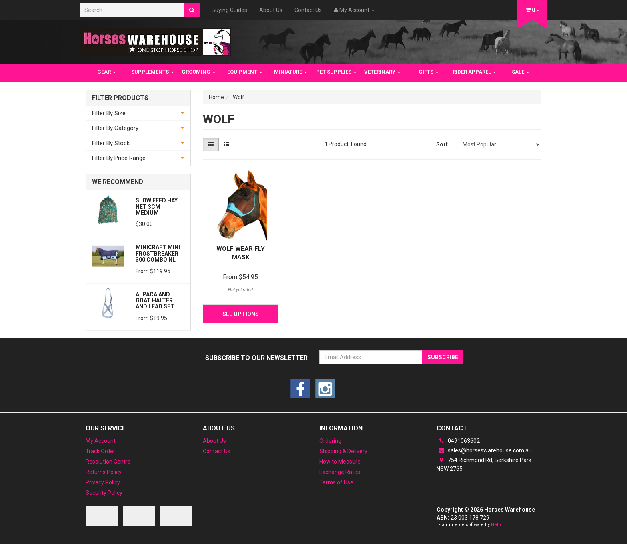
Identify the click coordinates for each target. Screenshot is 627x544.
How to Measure (340, 461)
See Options (240, 314)
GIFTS (429, 72)
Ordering (330, 441)
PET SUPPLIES (336, 72)
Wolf (238, 97)
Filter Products (120, 98)
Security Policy (104, 493)
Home (216, 97)
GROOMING (199, 72)
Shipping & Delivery (343, 451)
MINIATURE (290, 72)
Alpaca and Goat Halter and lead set (155, 300)
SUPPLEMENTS (152, 72)
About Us (270, 10)
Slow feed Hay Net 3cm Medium (157, 206)
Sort (442, 144)
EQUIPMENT (244, 72)
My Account (101, 441)
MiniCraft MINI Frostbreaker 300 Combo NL (158, 253)
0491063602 (458, 441)
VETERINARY (382, 72)
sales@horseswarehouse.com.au (484, 450)
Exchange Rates (339, 472)
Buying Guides (229, 10)
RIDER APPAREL (474, 72)
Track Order (100, 451)
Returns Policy (104, 472)
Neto (496, 524)
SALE (520, 72)
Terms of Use (336, 482)
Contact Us (308, 10)
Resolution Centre (108, 461)
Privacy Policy (103, 482)
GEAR (106, 72)
